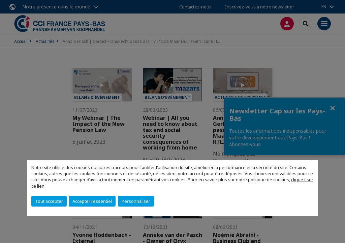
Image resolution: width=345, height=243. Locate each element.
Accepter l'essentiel (92, 201)
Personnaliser (136, 201)
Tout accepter (49, 201)
